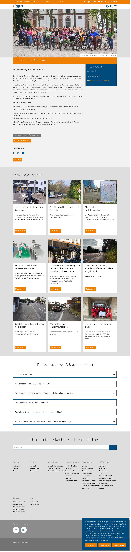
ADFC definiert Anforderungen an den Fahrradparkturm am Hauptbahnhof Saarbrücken (65, 268)
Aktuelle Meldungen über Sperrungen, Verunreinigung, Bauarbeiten (90, 485)
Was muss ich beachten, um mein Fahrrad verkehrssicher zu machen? (44, 393)
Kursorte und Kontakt (71, 471)
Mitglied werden (90, 2)
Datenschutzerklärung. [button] (102, 540)
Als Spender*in (17, 504)
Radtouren (16, 471)
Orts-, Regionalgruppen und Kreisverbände (107, 482)
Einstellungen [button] (104, 545)
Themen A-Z (33, 471)
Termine (15, 468)
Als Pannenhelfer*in (19, 512)
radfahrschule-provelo (72, 462)
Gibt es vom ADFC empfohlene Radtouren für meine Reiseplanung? (43, 421)
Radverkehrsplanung (21, 135)
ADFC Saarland (104, 462)
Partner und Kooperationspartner (71, 480)
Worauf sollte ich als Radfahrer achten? (31, 402)
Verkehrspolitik (34, 468)
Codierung (85, 466)
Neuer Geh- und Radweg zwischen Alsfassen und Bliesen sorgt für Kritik (99, 268)
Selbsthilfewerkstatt (88, 468)
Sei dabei (16, 498)
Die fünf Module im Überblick (56, 471)
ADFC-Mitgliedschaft (19, 502)
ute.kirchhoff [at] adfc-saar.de (99, 80)
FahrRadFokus (52, 462)
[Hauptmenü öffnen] (115, 6)
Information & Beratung (89, 481)
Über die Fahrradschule (71, 466)
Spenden (102, 2)
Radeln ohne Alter (87, 476)
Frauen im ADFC (35, 135)
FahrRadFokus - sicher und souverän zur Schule (55, 467)
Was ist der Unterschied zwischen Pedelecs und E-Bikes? (38, 412)
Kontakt (101, 488)
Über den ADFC (103, 466)
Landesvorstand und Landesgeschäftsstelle (106, 477)
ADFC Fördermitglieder (106, 485)
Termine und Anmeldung (72, 473)
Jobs (100, 473)
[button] (15, 153)
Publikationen (103, 471)
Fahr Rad (33, 466)
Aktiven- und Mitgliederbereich (35, 503)
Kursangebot (69, 468)
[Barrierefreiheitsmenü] (107, 6)
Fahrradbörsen (86, 471)
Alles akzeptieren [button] (119, 545)
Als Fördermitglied (18, 509)
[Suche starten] (112, 447)
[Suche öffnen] (111, 6)
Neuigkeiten (16, 466)
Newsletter (112, 2)
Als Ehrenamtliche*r (19, 507)
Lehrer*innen (68, 476)
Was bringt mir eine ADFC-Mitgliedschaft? (32, 384)
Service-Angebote (88, 462)
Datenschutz (25, 542)
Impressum (16, 542)
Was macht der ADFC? (24, 374)
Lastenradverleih (87, 473)
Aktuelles (16, 462)
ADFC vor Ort (103, 468)
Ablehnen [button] (91, 545)
